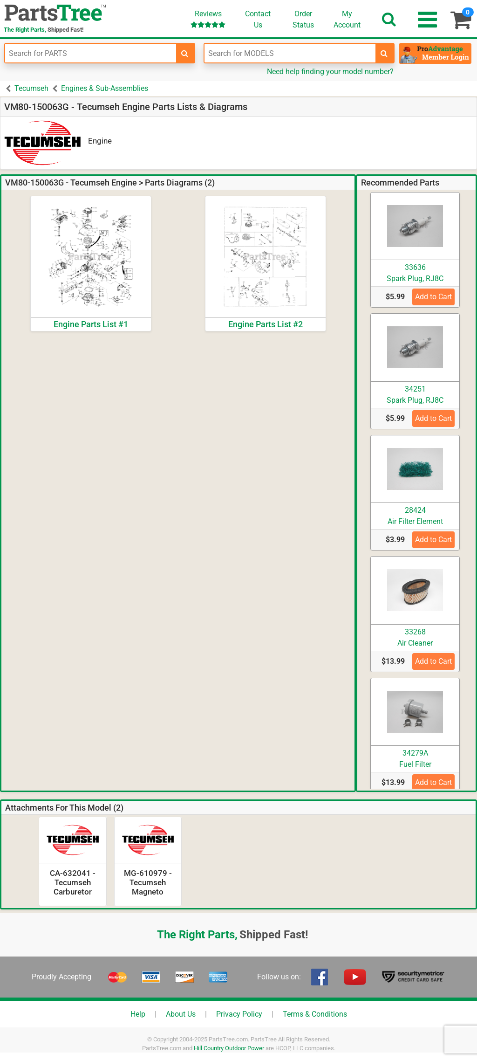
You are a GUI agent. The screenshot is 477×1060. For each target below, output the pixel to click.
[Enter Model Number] (289, 53)
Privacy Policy (239, 1014)
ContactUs (258, 19)
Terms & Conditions (315, 1014)
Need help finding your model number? (330, 71)
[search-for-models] (384, 53)
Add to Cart (433, 296)
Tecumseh (31, 88)
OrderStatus (303, 19)
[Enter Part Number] (90, 53)
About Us (181, 1014)
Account (347, 19)
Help (137, 1014)
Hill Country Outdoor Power (229, 1048)
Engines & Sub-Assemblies (104, 88)
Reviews (208, 18)
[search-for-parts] (185, 53)
